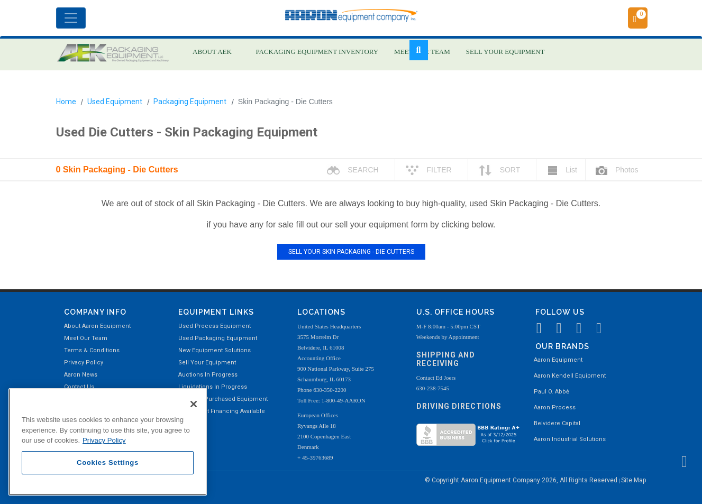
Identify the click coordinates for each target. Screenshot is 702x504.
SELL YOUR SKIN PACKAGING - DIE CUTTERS (351, 251)
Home (66, 101)
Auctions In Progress (208, 374)
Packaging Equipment (189, 101)
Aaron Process (555, 407)
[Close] (193, 404)
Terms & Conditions (92, 350)
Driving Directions (459, 406)
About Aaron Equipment (97, 326)
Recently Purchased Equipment (223, 399)
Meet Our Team (85, 338)
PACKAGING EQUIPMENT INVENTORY (317, 52)
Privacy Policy (83, 362)
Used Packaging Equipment (217, 338)
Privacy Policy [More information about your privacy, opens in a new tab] (104, 440)
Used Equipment (114, 101)
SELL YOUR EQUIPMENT (505, 52)
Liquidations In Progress (212, 386)
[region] (107, 442)
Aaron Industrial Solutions (570, 439)
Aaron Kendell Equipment (570, 375)
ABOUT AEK (212, 52)
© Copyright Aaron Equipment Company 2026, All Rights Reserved (522, 480)
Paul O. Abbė (551, 391)
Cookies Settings (108, 462)
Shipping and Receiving (445, 359)
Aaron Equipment (558, 359)
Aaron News (80, 374)
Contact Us (79, 386)
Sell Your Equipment (207, 362)
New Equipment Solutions (214, 350)
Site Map (633, 480)
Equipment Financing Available (221, 411)
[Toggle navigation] (71, 18)
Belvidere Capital (557, 423)
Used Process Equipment (214, 326)
